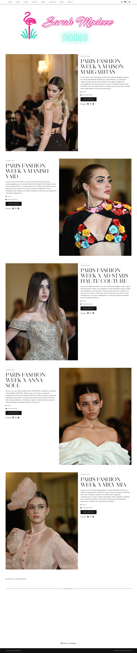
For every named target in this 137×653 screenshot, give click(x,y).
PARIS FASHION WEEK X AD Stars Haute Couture (104, 275)
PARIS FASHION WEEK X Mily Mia (103, 482)
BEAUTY (70, 2)
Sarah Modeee (15, 650)
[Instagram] (122, 2)
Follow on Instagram (68, 643)
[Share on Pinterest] (93, 104)
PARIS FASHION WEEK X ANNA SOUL (25, 380)
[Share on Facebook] (88, 104)
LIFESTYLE (52, 2)
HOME (10, 2)
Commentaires (86, 95)
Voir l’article (88, 99)
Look (18, 2)
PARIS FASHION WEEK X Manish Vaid (27, 171)
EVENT (26, 2)
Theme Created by (122, 650)
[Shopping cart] (125, 2)
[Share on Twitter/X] (90, 104)
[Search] (129, 2)
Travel (34, 2)
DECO (62, 2)
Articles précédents (16, 579)
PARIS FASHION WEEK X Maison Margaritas (102, 66)
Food (43, 2)
